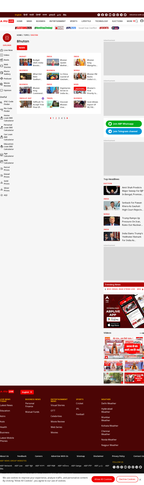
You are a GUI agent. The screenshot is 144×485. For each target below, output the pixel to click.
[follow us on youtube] (110, 14)
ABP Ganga (76, 465)
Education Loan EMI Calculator (7, 146)
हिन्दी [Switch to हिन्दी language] (25, 14)
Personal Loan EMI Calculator (7, 127)
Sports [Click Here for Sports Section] (79, 399)
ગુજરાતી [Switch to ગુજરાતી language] (52, 14)
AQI (3, 195)
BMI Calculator (7, 161)
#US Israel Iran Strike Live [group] (121, 289)
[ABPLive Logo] (7, 21)
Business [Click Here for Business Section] (4, 432)
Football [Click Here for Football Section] (80, 414)
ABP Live (18, 465)
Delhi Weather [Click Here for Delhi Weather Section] (108, 403)
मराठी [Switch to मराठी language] (31, 14)
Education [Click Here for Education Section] (5, 410)
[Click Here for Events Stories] (104, 28)
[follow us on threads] (106, 14)
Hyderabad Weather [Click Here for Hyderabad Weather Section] (106, 410)
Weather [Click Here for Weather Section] (105, 399)
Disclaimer (98, 456)
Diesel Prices (5, 175)
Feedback (21, 456)
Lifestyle (86, 21)
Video (4, 55)
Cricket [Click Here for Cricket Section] (79, 403)
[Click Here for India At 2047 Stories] (115, 28)
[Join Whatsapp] (125, 14)
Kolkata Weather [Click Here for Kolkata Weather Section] (109, 425)
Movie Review (5, 84)
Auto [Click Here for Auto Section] (2, 421)
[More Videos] (142, 333)
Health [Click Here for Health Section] (3, 427)
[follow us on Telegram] (121, 14)
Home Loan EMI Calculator (7, 118)
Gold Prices (4, 182)
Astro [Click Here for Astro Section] (2, 416)
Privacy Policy (118, 456)
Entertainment (58, 21)
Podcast (5, 78)
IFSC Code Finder (6, 102)
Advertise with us (136, 15)
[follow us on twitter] (98, 14)
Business (40, 21)
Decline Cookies (127, 479)
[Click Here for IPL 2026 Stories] (71, 28)
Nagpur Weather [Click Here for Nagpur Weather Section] (109, 445)
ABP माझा (51, 465)
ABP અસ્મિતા (63, 465)
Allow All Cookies (103, 479)
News (29, 21)
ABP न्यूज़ (29, 465)
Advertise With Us (59, 456)
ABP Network (6, 465)
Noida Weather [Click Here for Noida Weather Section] (109, 439)
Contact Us (139, 456)
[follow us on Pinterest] (117, 14)
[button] (7, 40)
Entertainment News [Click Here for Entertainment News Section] (59, 400)
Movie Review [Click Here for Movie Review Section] (58, 421)
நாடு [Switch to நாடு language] (59, 14)
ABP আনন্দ (39, 465)
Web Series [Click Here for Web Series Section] (56, 427)
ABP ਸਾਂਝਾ (88, 465)
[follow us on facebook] (102, 14)
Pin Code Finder (6, 109)
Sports (73, 21)
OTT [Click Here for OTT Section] (53, 410)
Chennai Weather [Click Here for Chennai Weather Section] (105, 433)
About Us (4, 456)
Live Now (6, 50)
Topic (26, 35)
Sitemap (81, 456)
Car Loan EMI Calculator (7, 137)
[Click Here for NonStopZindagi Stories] (43, 28)
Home (19, 21)
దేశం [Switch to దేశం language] (64, 14)
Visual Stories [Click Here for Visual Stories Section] (58, 405)
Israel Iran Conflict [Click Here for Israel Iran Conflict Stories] (88, 28)
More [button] (131, 21)
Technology (101, 21)
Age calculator (7, 154)
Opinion (5, 90)
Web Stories (5, 65)
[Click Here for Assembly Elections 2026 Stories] (23, 28)
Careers (38, 456)
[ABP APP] (113, 319)
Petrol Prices (5, 168)
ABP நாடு (98, 465)
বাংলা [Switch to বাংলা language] (45, 14)
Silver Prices (4, 189)
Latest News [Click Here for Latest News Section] (6, 405)
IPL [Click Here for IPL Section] (77, 408)
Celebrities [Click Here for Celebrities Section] (56, 416)
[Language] (27, 392)
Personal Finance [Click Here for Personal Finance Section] (29, 405)
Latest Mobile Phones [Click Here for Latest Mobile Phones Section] (7, 439)
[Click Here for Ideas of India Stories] (59, 28)
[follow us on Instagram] (113, 14)
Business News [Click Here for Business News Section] (33, 399)
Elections (117, 21)
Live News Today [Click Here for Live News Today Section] (5, 400)
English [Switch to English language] (18, 14)
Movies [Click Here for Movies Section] (54, 432)
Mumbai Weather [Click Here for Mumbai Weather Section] (105, 419)
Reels (4, 60)
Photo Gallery (5, 72)
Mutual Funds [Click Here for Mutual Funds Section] (32, 411)
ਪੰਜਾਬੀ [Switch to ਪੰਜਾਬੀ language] (38, 14)
